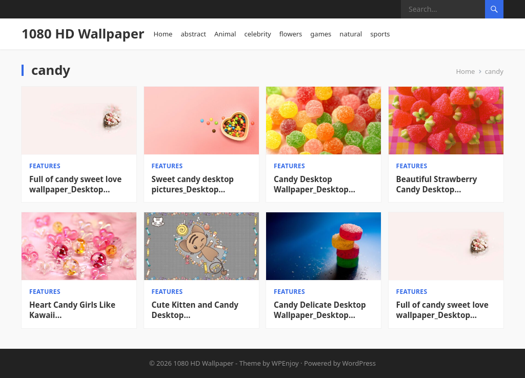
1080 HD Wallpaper (83, 34)
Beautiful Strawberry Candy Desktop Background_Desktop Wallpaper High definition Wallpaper (446, 184)
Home (162, 33)
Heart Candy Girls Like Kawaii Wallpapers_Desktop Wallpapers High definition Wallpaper (72, 310)
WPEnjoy (285, 363)
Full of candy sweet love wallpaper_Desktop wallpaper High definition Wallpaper (78, 184)
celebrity (257, 33)
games (320, 33)
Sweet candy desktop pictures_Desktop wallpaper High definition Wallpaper (201, 184)
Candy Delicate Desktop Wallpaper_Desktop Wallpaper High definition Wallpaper (323, 310)
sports (380, 33)
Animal (225, 33)
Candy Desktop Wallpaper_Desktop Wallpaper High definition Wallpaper (323, 184)
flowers (290, 33)
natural (350, 33)
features (44, 166)
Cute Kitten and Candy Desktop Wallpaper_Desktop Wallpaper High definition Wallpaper (201, 310)
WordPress (359, 363)
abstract (193, 33)
